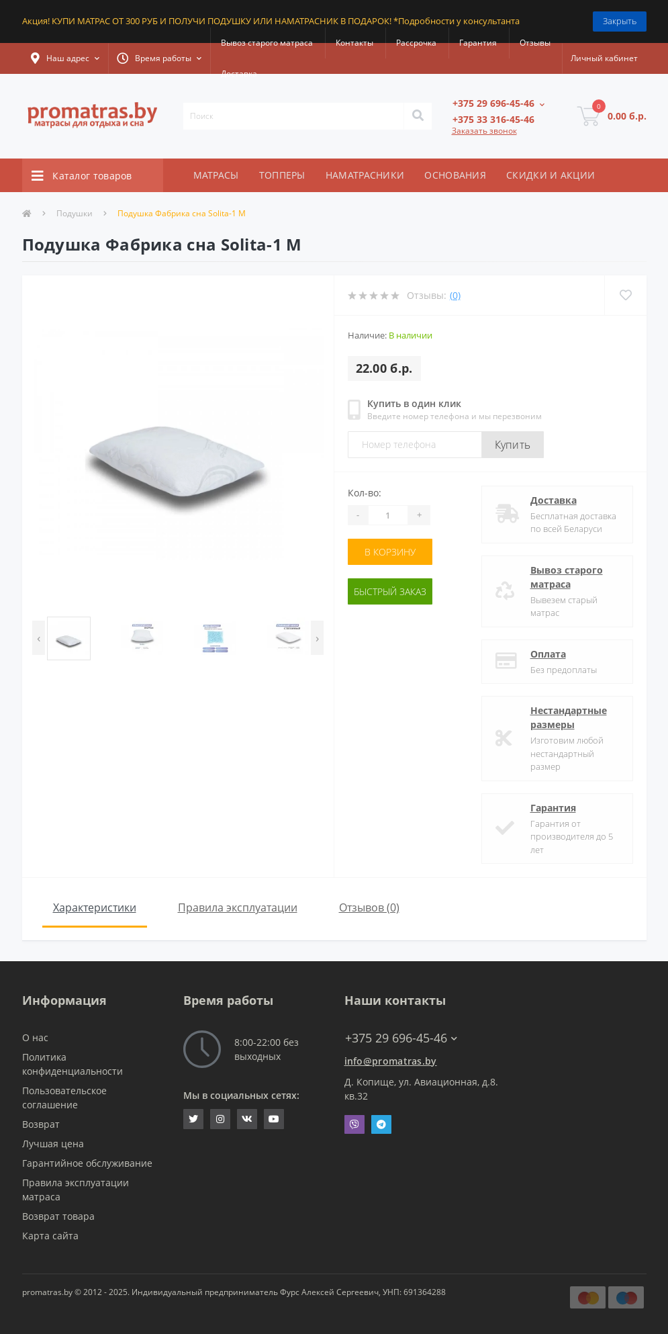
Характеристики (94, 907)
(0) (455, 295)
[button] (65, 58)
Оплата (548, 654)
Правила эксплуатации (237, 907)
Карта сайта (50, 1235)
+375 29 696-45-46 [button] (401, 1038)
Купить (513, 444)
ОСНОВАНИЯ (455, 175)
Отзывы (535, 42)
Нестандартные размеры (568, 717)
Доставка (239, 73)
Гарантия (478, 42)
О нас (35, 1037)
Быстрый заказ (390, 591)
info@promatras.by (390, 1061)
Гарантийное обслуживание (87, 1163)
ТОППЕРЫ (282, 175)
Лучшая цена (53, 1143)
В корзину (390, 551)
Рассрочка (416, 42)
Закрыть (619, 21)
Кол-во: (364, 492)
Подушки (74, 213)
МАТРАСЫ (216, 175)
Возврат (41, 1124)
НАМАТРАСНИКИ (365, 175)
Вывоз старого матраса (267, 42)
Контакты (354, 42)
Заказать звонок (484, 130)
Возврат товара (58, 1216)
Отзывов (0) (369, 907)
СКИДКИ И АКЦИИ (550, 175)
